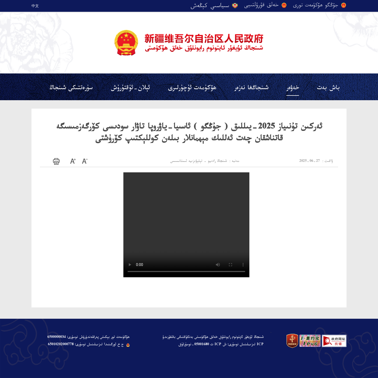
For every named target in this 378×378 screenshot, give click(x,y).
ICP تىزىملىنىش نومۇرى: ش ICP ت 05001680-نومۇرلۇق (221, 345)
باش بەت (328, 88)
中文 (35, 6)
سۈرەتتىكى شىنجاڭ (71, 88)
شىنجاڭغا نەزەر (251, 88)
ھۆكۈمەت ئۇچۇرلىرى (192, 88)
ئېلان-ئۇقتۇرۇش (130, 88)
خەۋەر (292, 88)
